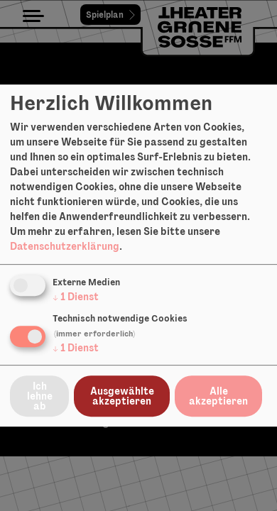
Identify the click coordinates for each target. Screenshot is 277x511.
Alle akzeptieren (218, 396)
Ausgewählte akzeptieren (122, 396)
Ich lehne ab (40, 396)
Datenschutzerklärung (64, 246)
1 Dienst (76, 296)
